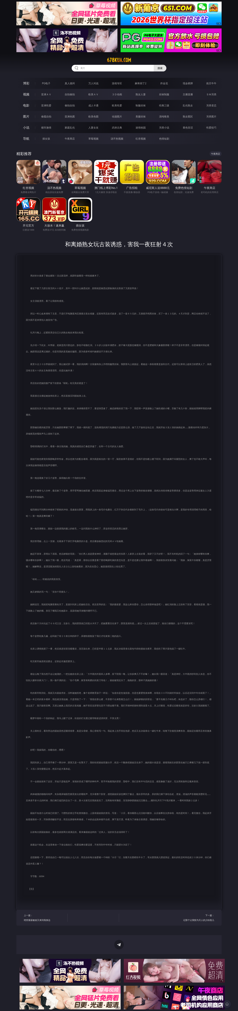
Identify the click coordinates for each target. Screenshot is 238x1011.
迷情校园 (141, 127)
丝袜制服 (164, 94)
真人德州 (70, 83)
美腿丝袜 (141, 116)
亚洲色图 (70, 116)
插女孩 (46, 138)
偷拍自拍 (70, 105)
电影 (26, 105)
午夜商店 (70, 138)
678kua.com (119, 60)
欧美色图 (93, 116)
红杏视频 (141, 138)
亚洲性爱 (46, 105)
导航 (26, 138)
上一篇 (44, 918)
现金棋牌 (188, 83)
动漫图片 (117, 116)
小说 (26, 127)
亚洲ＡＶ (46, 94)
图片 (26, 116)
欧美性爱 (117, 105)
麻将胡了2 (140, 83)
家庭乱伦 (70, 127)
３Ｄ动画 (117, 94)
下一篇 (193, 918)
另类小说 (164, 127)
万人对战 (93, 83)
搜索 (160, 68)
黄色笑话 (188, 127)
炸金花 (164, 83)
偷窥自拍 (46, 116)
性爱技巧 (211, 127)
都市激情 (46, 127)
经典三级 (164, 105)
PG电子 (46, 83)
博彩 (26, 83)
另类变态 (211, 105)
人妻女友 (93, 127)
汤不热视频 (117, 138)
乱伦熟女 (188, 105)
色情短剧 (164, 138)
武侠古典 (117, 127)
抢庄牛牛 (211, 83)
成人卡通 (93, 105)
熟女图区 (188, 116)
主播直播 (188, 94)
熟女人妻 (141, 94)
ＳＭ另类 (211, 94)
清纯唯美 (164, 116)
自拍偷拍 (70, 94)
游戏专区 (117, 83)
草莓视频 (93, 138)
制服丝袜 (141, 105)
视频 (26, 94)
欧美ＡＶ (93, 94)
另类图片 (211, 116)
